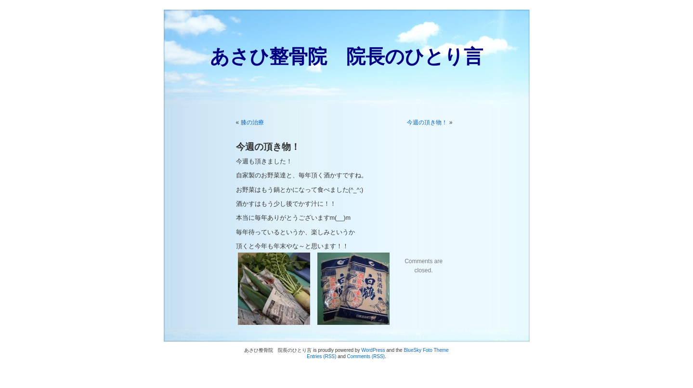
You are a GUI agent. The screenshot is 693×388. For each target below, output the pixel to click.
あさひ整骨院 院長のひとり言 (346, 56)
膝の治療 (252, 122)
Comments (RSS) (366, 356)
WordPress (373, 350)
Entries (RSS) (321, 356)
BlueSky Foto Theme (426, 350)
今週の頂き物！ (427, 122)
